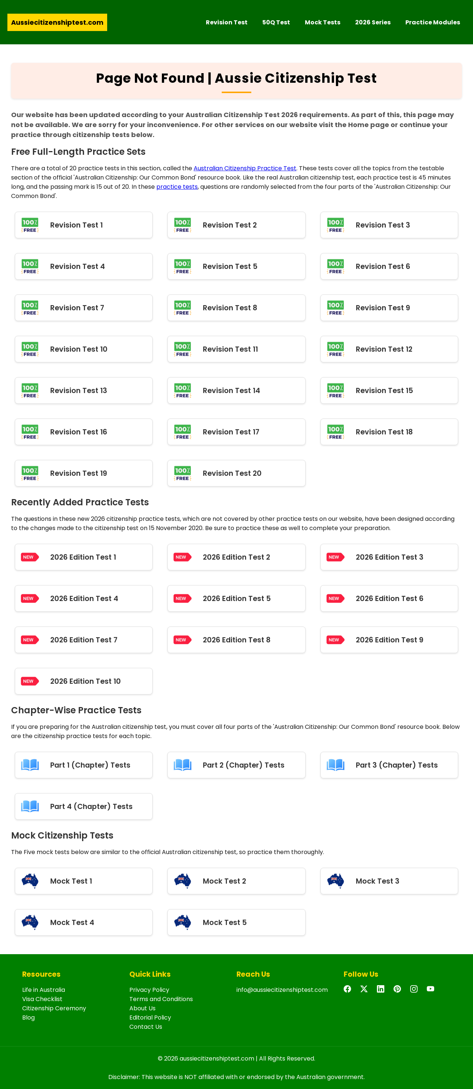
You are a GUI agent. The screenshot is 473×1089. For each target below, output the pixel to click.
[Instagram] (415, 992)
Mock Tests (322, 22)
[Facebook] (349, 992)
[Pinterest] (399, 992)
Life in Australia (43, 990)
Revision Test (227, 22)
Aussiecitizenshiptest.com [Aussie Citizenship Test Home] (57, 22)
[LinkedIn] (382, 992)
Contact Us (145, 1027)
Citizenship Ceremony (54, 1008)
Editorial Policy (150, 1017)
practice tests (177, 186)
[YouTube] (432, 992)
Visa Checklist (42, 999)
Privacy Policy (149, 990)
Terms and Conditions (161, 999)
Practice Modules (432, 22)
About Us (142, 1008)
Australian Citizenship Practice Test (245, 168)
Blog (28, 1017)
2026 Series (373, 22)
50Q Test (276, 22)
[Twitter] (365, 992)
